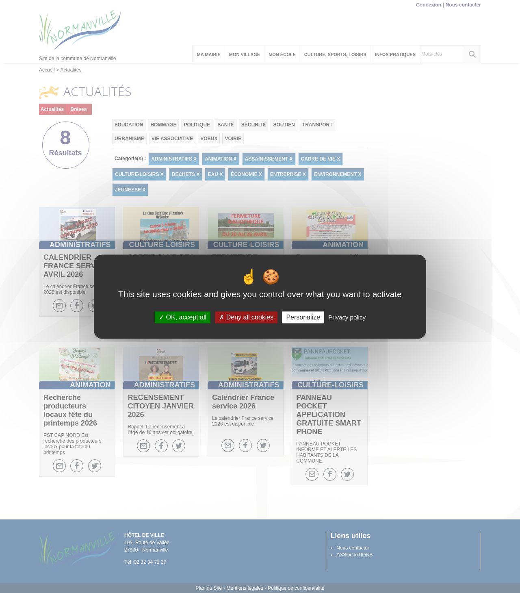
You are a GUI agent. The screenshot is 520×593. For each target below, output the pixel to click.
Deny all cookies (246, 317)
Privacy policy (347, 317)
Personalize (303, 317)
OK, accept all (182, 317)
